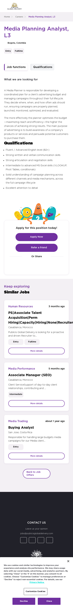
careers (19, 17)
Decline (24, 601)
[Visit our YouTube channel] (49, 265)
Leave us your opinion (36, 529)
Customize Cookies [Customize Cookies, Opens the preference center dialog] (36, 591)
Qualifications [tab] (42, 67)
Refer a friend (36, 247)
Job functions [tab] (16, 67)
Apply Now (36, 237)
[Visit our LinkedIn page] (24, 265)
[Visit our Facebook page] (32, 265)
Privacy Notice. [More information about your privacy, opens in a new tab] (37, 582)
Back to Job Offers (33, 473)
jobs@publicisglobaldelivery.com (36, 533)
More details (36, 351)
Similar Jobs (17, 292)
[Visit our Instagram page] (40, 265)
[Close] (68, 561)
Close (49, 601)
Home (7, 17)
